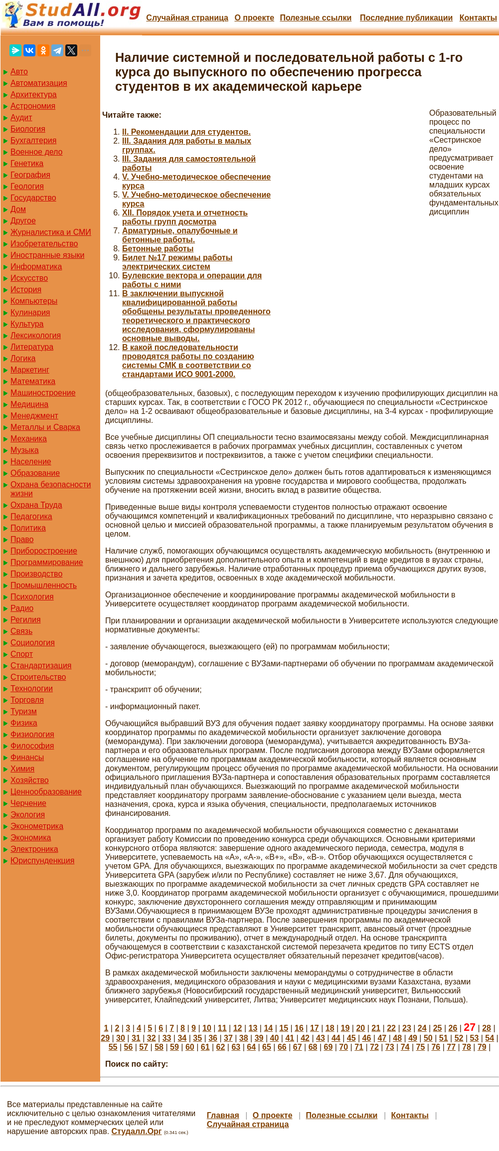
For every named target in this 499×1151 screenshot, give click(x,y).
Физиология (32, 734)
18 (330, 1028)
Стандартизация (40, 665)
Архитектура (33, 94)
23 (406, 1028)
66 (282, 1047)
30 (120, 1038)
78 (466, 1047)
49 (412, 1038)
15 (283, 1028)
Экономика (30, 837)
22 (391, 1028)
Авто (19, 71)
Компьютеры (33, 301)
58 (159, 1047)
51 (443, 1038)
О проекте (254, 17)
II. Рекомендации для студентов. (186, 132)
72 (374, 1047)
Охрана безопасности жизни (50, 489)
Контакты (478, 17)
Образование (35, 473)
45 (351, 1038)
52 (459, 1038)
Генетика (26, 163)
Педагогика (31, 516)
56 (128, 1047)
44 (336, 1038)
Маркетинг (29, 370)
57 (143, 1047)
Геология (27, 186)
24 (422, 1028)
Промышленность (43, 585)
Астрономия (32, 106)
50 (428, 1038)
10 (206, 1028)
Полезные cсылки (315, 17)
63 (235, 1047)
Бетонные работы (157, 248)
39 (259, 1038)
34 (181, 1038)
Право (22, 539)
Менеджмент (34, 415)
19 (345, 1028)
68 (313, 1047)
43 (320, 1038)
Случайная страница (187, 17)
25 (437, 1028)
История (25, 289)
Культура (27, 324)
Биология (27, 129)
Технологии (31, 688)
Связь (21, 631)
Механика (28, 438)
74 (405, 1047)
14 (268, 1028)
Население (30, 461)
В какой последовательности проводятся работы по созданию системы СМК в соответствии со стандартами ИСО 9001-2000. (188, 361)
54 (489, 1038)
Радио (21, 608)
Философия (32, 746)
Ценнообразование (46, 791)
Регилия (25, 619)
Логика (22, 358)
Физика (23, 723)
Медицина (29, 404)
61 (205, 1047)
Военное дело (36, 152)
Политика (28, 528)
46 (366, 1038)
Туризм (23, 711)
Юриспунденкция (42, 860)
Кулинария (30, 312)
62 (220, 1047)
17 (314, 1028)
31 (136, 1038)
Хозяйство (29, 780)
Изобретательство (44, 243)
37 (228, 1038)
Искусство (29, 278)
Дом (18, 209)
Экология (27, 814)
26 (453, 1028)
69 (328, 1047)
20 (360, 1028)
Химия (22, 769)
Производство (36, 574)
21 (375, 1028)
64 (251, 1047)
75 (420, 1047)
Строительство (38, 677)
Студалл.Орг (137, 1131)
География (30, 175)
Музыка (24, 450)
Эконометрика (36, 826)
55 (113, 1047)
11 (222, 1028)
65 (266, 1047)
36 (212, 1038)
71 (358, 1047)
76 (435, 1047)
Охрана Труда (36, 505)
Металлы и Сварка (45, 427)
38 (243, 1038)
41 (289, 1038)
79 (482, 1047)
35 (197, 1038)
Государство (33, 197)
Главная (223, 1115)
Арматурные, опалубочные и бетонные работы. (180, 235)
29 (105, 1038)
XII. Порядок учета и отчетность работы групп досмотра (185, 217)
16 (299, 1028)
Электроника (34, 849)
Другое (23, 220)
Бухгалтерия (33, 140)
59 (174, 1047)
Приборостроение (43, 551)
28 (486, 1028)
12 (237, 1028)
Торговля (27, 700)
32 (151, 1038)
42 (305, 1038)
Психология (32, 596)
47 (381, 1038)
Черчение (28, 803)
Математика (32, 381)
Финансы (27, 757)
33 (167, 1038)
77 (451, 1047)
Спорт (21, 654)
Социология (32, 642)
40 (274, 1038)
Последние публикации (406, 17)
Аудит (21, 117)
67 (297, 1047)
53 (474, 1038)
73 (389, 1047)
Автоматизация (38, 83)
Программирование (46, 562)
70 (343, 1047)
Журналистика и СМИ (50, 232)
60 (189, 1047)
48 (397, 1038)
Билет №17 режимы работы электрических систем (177, 262)
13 (253, 1028)
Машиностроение (43, 392)
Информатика (36, 266)
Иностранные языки (47, 255)
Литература (31, 347)
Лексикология (35, 335)
